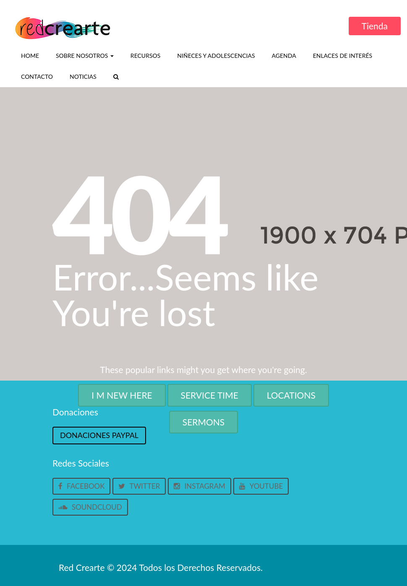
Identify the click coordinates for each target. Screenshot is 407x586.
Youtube (261, 486)
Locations (291, 395)
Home (30, 55)
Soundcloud (90, 507)
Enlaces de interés (343, 55)
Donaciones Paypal (99, 435)
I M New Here (121, 395)
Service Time (209, 395)
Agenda (284, 55)
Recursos (145, 55)
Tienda (375, 26)
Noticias (83, 76)
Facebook (81, 486)
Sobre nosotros (85, 55)
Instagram (199, 486)
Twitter (139, 486)
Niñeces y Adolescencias (216, 55)
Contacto (37, 76)
